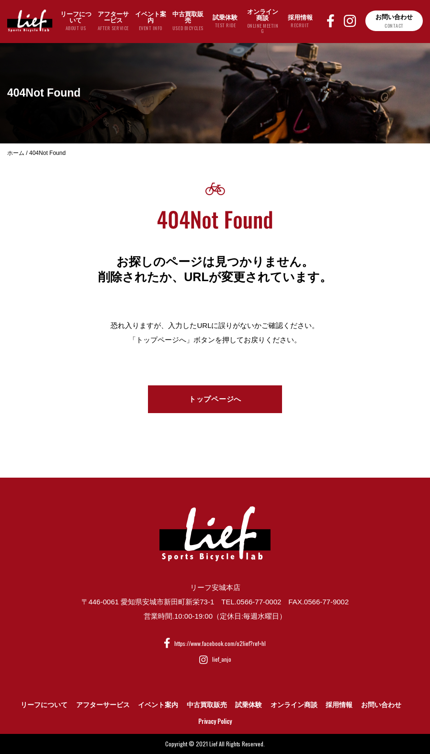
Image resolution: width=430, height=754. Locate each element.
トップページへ (215, 399)
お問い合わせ (381, 705)
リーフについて (44, 705)
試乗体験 (248, 705)
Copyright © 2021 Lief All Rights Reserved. (215, 744)
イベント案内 (158, 705)
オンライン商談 (294, 705)
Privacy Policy (215, 721)
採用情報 (339, 705)
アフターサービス (103, 705)
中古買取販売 (207, 705)
